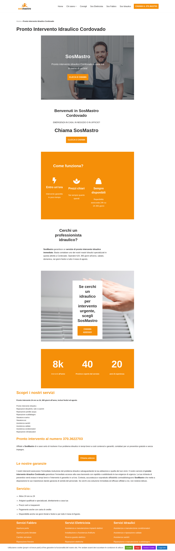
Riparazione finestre (25, 519)
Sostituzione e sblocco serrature (30, 537)
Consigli (83, 6)
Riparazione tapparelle (26, 532)
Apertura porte (22, 505)
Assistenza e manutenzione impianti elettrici (84, 505)
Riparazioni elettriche (74, 519)
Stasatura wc (119, 537)
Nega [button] (137, 548)
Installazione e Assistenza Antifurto (80, 510)
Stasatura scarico (121, 532)
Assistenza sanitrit (121, 514)
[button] (75, 6)
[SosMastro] (24, 6)
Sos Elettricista (96, 6)
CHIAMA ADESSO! (87, 303)
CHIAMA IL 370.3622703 (146, 6)
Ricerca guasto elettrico (75, 514)
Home (60, 6)
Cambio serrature (23, 514)
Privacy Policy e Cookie (72, 542)
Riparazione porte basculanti (28, 523)
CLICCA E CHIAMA (87, 74)
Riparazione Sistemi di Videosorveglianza (83, 528)
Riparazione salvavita (74, 523)
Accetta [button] (128, 548)
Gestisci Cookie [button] (148, 548)
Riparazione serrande (25, 528)
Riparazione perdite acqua (125, 528)
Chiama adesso (87, 435)
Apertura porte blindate (26, 510)
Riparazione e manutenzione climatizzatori (132, 523)
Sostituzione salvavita (74, 532)
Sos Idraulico (125, 6)
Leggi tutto (162, 548)
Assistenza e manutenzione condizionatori (132, 505)
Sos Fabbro (111, 6)
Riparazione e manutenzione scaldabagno (132, 519)
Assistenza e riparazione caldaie (127, 510)
